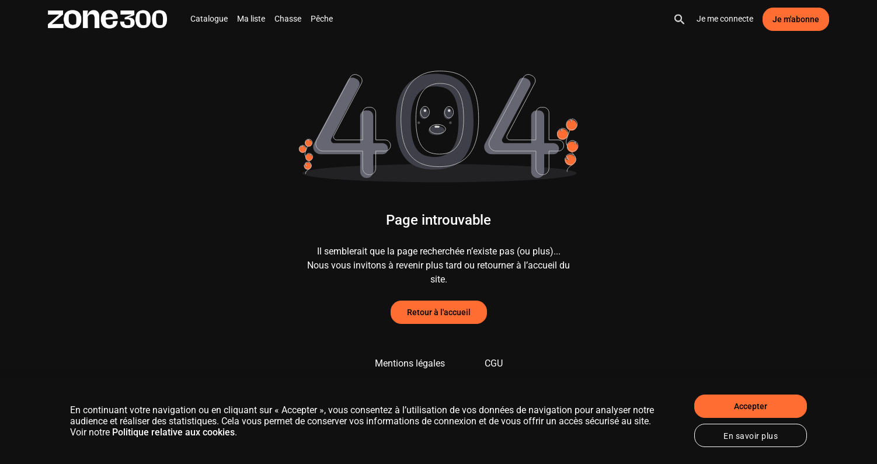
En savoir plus (750, 436)
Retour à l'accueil (439, 312)
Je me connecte (725, 18)
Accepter (750, 406)
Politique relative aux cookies (173, 432)
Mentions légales (410, 363)
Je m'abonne (795, 19)
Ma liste (251, 18)
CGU (494, 363)
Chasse (287, 18)
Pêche (322, 18)
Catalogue (209, 18)
